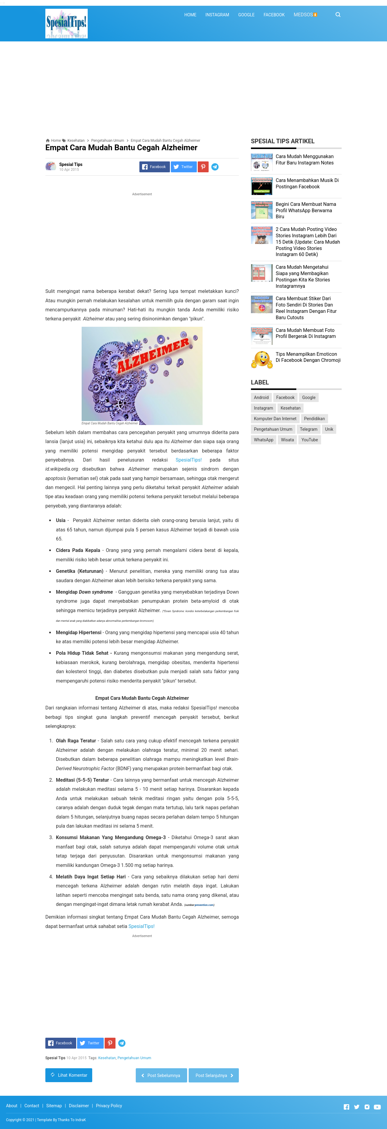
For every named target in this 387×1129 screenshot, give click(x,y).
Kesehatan (107, 1058)
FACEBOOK (274, 14)
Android (261, 397)
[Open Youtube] (377, 1107)
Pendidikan (314, 418)
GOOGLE (246, 14)
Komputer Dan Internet (275, 418)
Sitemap (54, 1105)
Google (308, 397)
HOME (190, 14)
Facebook (285, 397)
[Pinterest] (203, 166)
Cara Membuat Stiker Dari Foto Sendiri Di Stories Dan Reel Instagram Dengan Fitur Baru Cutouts (306, 308)
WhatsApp (263, 439)
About (11, 1105)
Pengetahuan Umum (134, 1058)
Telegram (308, 429)
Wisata (287, 439)
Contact (31, 1105)
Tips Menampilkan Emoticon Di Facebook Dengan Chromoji (308, 357)
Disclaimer (79, 1105)
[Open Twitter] (356, 1107)
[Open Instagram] (367, 1107)
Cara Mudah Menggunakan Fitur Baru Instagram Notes (305, 160)
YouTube (309, 439)
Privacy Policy (109, 1105)
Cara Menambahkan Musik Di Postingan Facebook (307, 183)
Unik (329, 429)
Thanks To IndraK (72, 1120)
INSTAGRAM (217, 14)
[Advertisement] (193, 89)
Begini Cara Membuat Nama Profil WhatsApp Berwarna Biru (306, 210)
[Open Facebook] (346, 1107)
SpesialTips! (189, 460)
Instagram (263, 408)
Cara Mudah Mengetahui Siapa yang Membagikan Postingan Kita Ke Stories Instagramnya (303, 276)
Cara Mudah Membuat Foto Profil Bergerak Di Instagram (306, 333)
